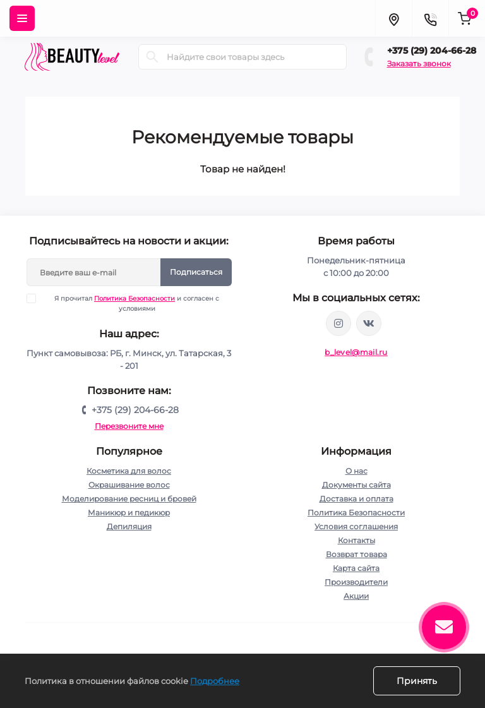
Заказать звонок (419, 63)
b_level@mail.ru (356, 352)
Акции (356, 596)
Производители (356, 582)
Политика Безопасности (134, 298)
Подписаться (196, 272)
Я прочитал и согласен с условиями (131, 303)
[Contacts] (430, 18)
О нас (356, 471)
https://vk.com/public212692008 (368, 323)
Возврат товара (356, 554)
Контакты (356, 540)
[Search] (152, 56)
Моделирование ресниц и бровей (129, 498)
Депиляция (129, 526)
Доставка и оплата (356, 498)
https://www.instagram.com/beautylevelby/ (338, 323)
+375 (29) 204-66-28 (431, 50)
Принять (417, 681)
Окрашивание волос (129, 484)
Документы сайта (356, 484)
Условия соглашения (356, 526)
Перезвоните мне (129, 426)
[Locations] (393, 18)
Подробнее (214, 681)
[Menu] (22, 18)
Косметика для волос (129, 471)
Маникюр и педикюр (129, 512)
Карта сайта (356, 568)
